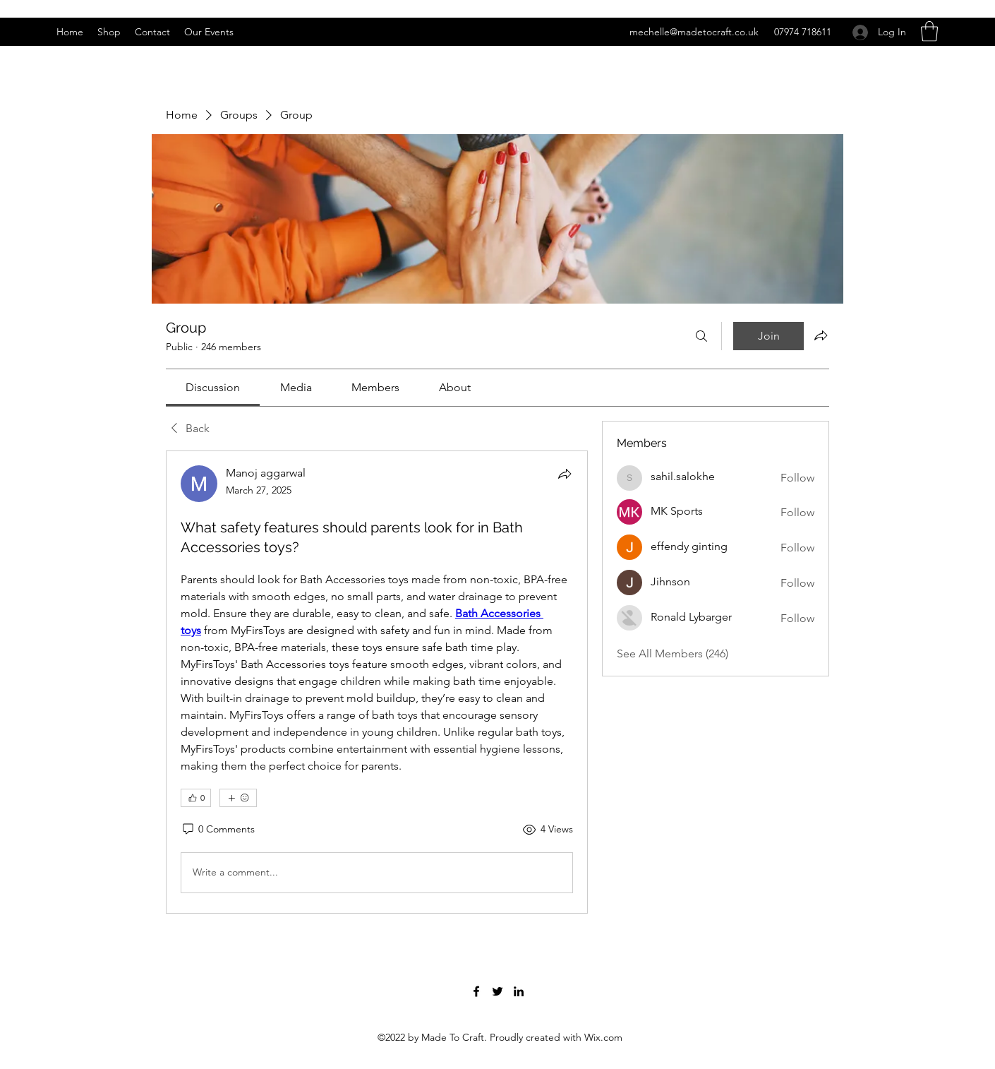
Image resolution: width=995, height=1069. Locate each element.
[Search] (701, 336)
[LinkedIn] (519, 991)
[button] (929, 31)
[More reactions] (238, 798)
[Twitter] (497, 991)
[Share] (564, 473)
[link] (213, 387)
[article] (377, 682)
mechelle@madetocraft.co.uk (694, 31)
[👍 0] (196, 798)
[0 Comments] (218, 830)
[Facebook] (476, 991)
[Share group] (820, 335)
